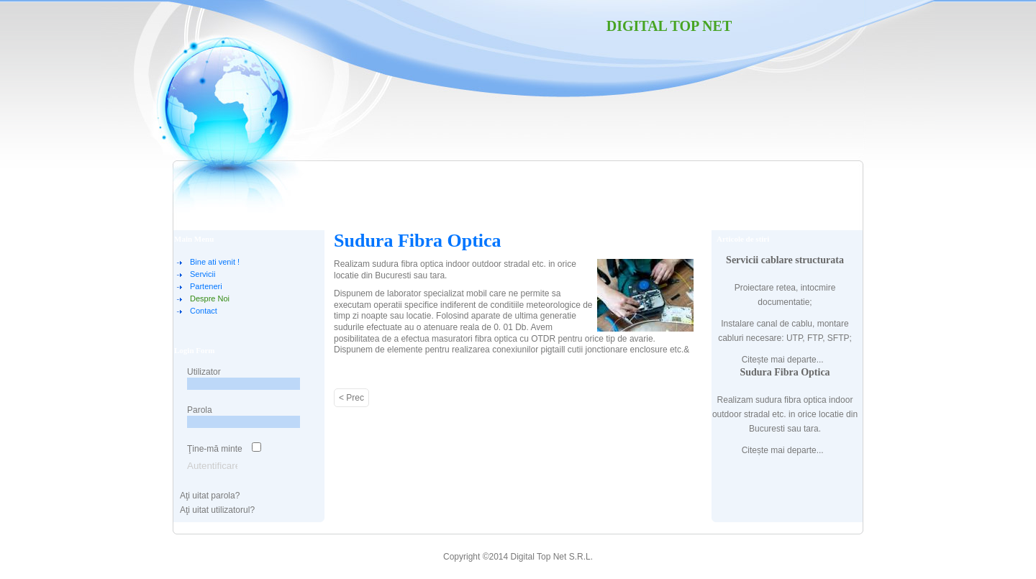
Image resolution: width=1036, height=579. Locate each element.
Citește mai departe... (783, 360)
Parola (199, 410)
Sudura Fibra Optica (417, 240)
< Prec (351, 398)
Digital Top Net (669, 26)
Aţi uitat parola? (210, 496)
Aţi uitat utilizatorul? (217, 510)
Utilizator (204, 372)
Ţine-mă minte (214, 449)
